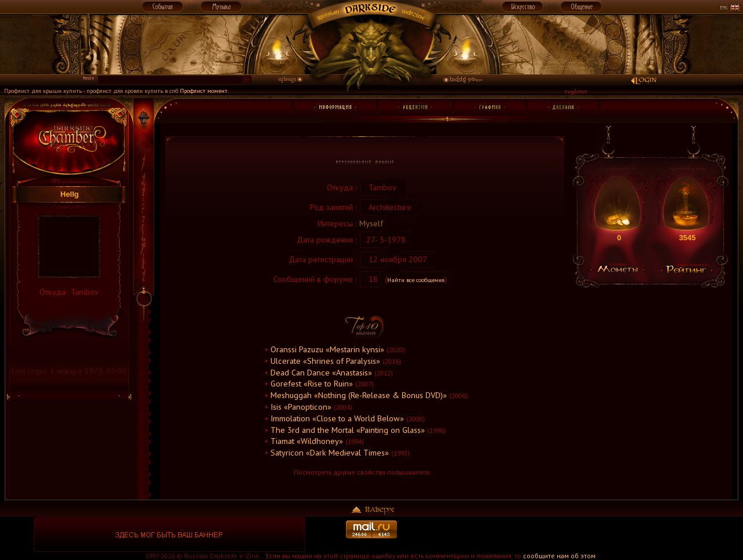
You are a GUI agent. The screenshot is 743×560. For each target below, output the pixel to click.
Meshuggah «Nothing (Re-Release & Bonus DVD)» (358, 394)
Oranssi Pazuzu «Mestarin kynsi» (327, 349)
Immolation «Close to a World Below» (337, 418)
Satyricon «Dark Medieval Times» (329, 452)
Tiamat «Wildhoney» (306, 440)
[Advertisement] (573, 534)
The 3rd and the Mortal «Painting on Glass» (347, 429)
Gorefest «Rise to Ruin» (311, 383)
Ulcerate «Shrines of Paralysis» (325, 360)
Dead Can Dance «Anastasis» (321, 372)
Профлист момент (204, 91)
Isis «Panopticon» (300, 406)
